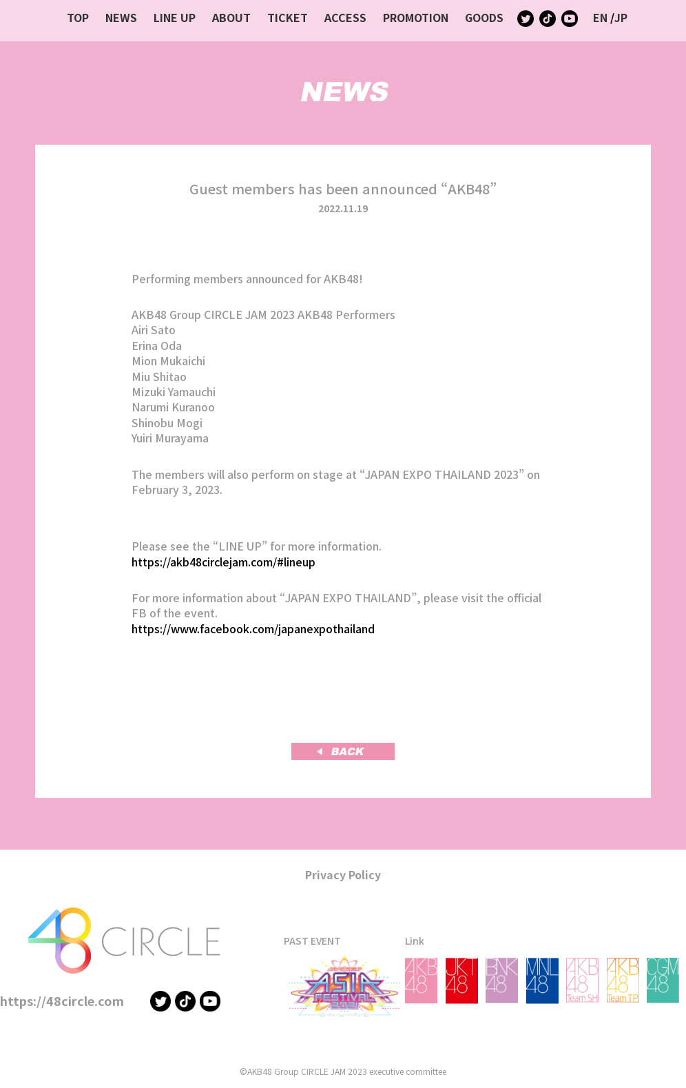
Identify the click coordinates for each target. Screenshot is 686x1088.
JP (620, 17)
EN (600, 17)
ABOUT (231, 17)
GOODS (484, 17)
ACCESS (345, 17)
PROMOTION (415, 17)
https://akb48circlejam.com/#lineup (223, 561)
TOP (78, 17)
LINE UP (175, 17)
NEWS (121, 17)
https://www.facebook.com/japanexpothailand (253, 628)
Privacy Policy (343, 874)
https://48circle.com (62, 1000)
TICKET (287, 17)
